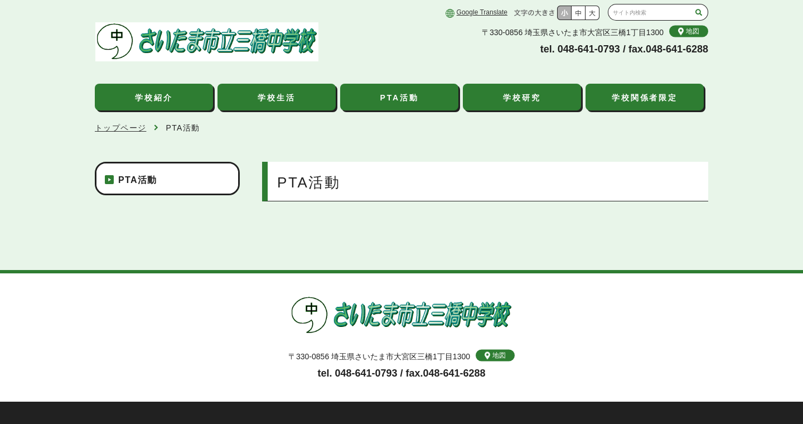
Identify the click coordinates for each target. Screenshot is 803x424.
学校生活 (276, 97)
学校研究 (521, 97)
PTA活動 (399, 97)
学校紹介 (153, 97)
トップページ (120, 127)
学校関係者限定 (645, 97)
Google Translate (482, 12)
